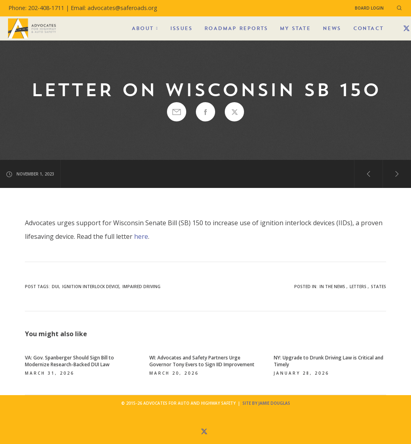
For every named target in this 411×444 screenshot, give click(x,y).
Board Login (369, 8)
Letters (358, 286)
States (378, 286)
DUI (55, 286)
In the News (332, 286)
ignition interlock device (90, 286)
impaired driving (141, 286)
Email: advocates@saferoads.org (114, 8)
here (141, 236)
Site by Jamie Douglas (266, 403)
